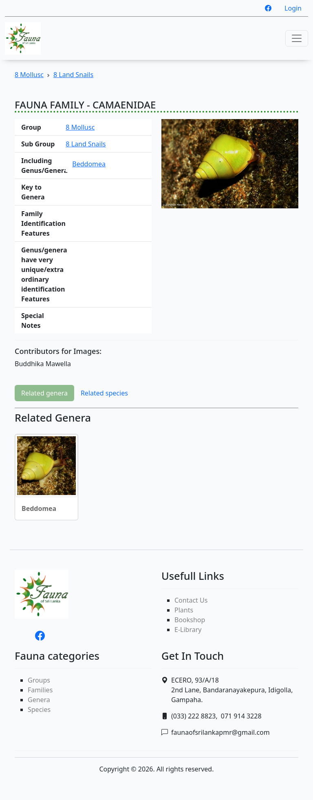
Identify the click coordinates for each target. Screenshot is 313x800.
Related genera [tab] (44, 393)
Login (293, 8)
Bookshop (189, 619)
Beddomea (89, 163)
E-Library (187, 629)
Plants (183, 610)
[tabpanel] (156, 469)
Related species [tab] (104, 393)
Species (39, 709)
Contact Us (190, 600)
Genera (39, 699)
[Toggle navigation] (296, 38)
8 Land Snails (73, 74)
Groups (39, 680)
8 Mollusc (29, 74)
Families (40, 689)
